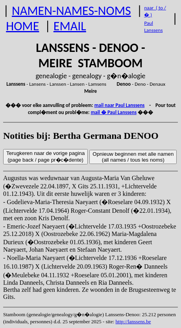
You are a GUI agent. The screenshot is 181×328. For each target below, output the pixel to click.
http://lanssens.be (133, 321)
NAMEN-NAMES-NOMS (71, 10)
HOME (22, 26)
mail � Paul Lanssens (114, 112)
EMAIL (70, 26)
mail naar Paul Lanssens (119, 105)
